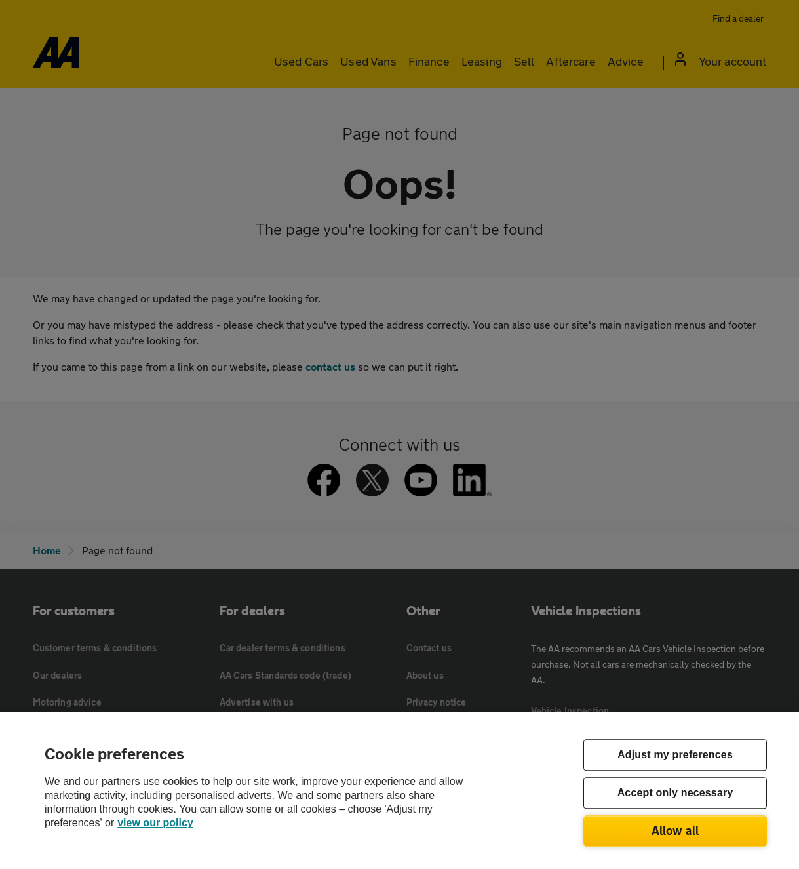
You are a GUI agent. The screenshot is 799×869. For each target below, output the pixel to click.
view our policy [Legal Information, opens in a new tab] (155, 822)
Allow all (675, 830)
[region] (399, 790)
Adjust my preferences (675, 755)
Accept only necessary (675, 793)
